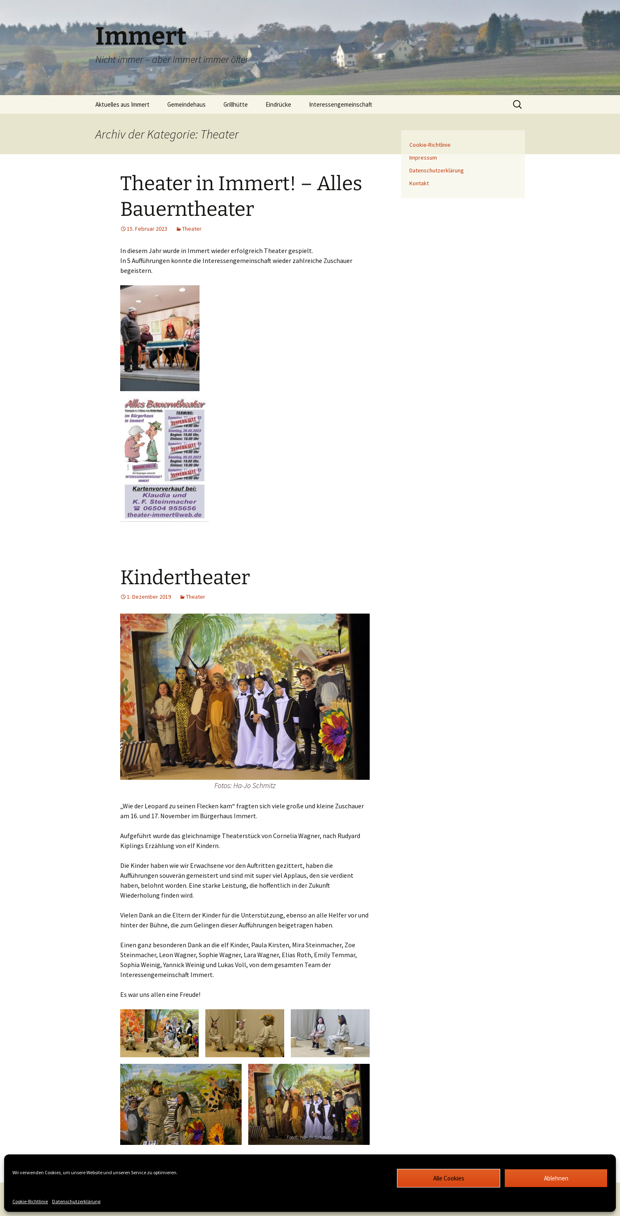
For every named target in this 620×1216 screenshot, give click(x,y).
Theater (192, 228)
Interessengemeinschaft (340, 104)
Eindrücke (278, 104)
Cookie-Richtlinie (30, 1201)
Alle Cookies (448, 1178)
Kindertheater (185, 578)
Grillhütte (235, 104)
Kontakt (419, 183)
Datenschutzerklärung (76, 1201)
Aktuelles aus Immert (122, 104)
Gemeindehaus (186, 104)
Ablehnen (556, 1178)
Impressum (423, 157)
